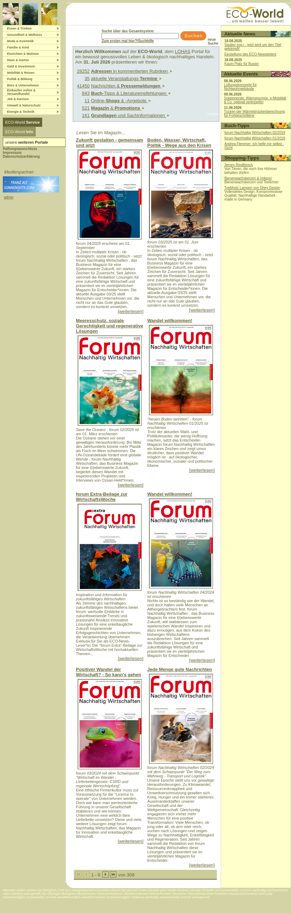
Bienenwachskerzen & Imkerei (248, 178)
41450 (83, 86)
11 (87, 100)
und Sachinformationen (130, 115)
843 (86, 93)
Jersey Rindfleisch (238, 165)
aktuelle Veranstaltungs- (126, 78)
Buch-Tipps (237, 125)
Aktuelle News (239, 34)
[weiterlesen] (130, 311)
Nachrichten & (128, 86)
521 (86, 108)
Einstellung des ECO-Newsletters (250, 54)
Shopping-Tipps (241, 158)
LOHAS (182, 51)
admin (8, 197)
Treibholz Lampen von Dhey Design (252, 188)
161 (86, 115)
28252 (83, 71)
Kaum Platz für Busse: (241, 64)
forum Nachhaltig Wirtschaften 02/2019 (255, 133)
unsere (26, 142)
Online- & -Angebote (121, 100)
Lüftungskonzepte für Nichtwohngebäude (240, 87)
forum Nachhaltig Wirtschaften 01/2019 (255, 138)
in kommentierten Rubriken (132, 71)
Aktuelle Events (241, 74)
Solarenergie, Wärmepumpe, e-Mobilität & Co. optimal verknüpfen (255, 100)
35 (87, 78)
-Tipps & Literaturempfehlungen (131, 93)
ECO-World (22, 122)
